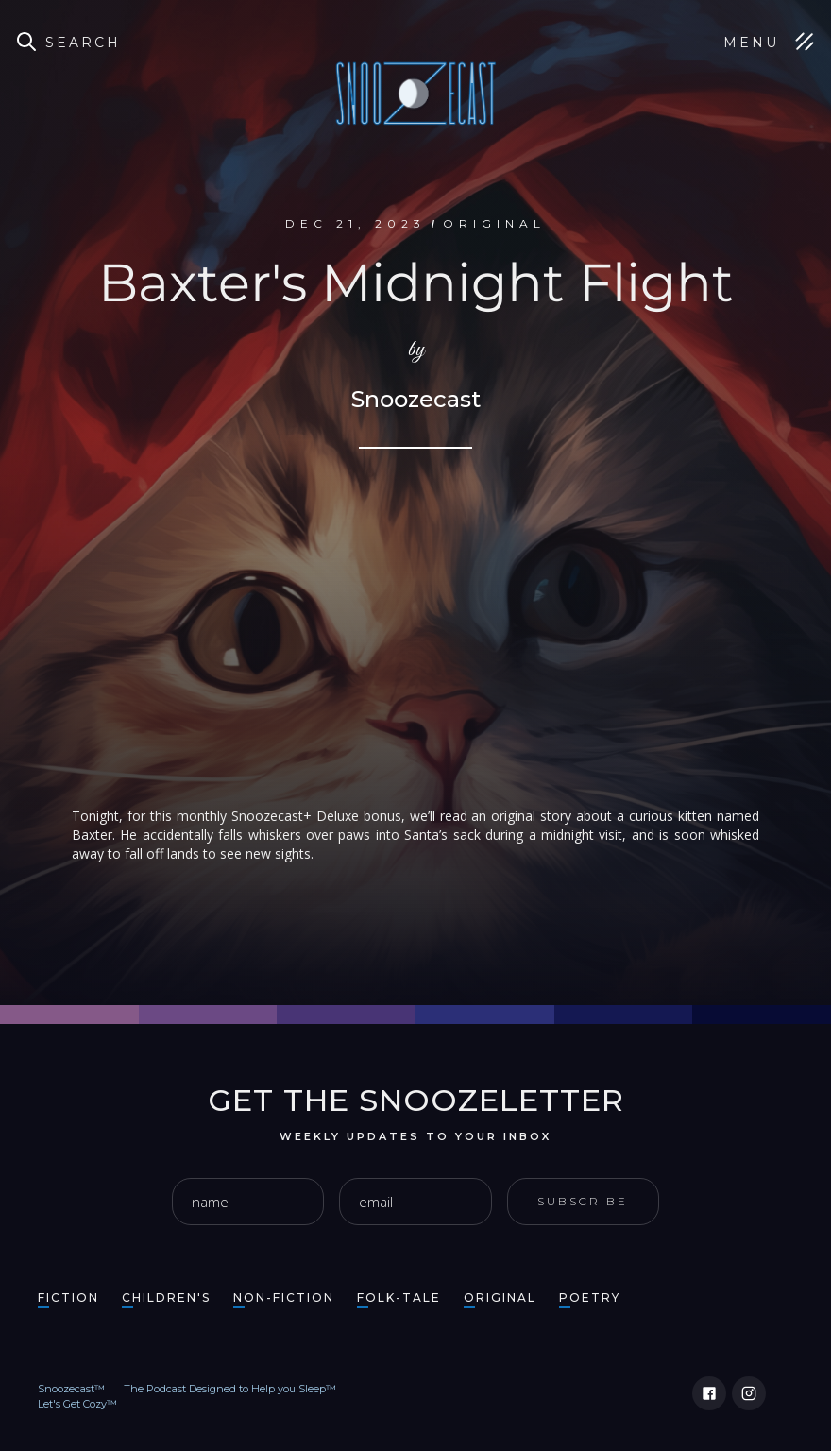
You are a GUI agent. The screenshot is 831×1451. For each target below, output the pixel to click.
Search (83, 42)
